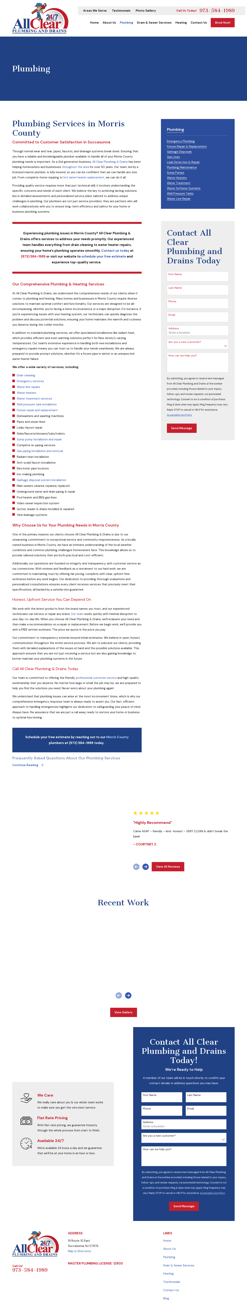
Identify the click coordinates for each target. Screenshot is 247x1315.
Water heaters (26, 393)
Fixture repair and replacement (37, 410)
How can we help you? (182, 355)
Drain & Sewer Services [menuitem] (154, 23)
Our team (77, 614)
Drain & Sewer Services (178, 1233)
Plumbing (169, 1224)
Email (171, 315)
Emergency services (30, 381)
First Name (175, 274)
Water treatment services (34, 399)
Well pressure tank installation (37, 404)
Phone (172, 301)
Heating (168, 1241)
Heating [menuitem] (181, 23)
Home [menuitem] (94, 23)
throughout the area (75, 167)
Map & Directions (79, 1218)
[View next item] (150, 850)
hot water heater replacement (83, 177)
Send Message (181, 428)
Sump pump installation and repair (39, 439)
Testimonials (121, 11)
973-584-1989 (217, 10)
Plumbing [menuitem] (126, 23)
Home (167, 1208)
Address (173, 328)
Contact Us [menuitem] (199, 23)
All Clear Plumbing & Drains (110, 162)
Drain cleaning (26, 375)
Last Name (175, 287)
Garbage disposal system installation (41, 480)
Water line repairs (28, 387)
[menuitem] (181, 141)
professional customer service (96, 678)
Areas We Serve (95, 11)
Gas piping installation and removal (40, 451)
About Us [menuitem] (109, 23)
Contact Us (171, 1257)
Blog (166, 1265)
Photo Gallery (146, 11)
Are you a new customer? (184, 342)
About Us (169, 1216)
